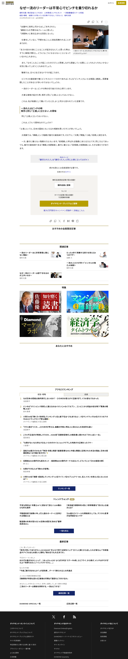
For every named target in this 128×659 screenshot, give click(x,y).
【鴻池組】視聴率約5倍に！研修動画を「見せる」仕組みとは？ (87, 506)
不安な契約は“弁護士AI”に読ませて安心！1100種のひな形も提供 (41, 506)
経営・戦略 (23, 15)
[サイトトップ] (9, 3)
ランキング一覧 (64, 489)
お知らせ (103, 641)
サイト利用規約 (15, 641)
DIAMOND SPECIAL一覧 (30, 604)
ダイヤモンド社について (109, 624)
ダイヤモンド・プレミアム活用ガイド (22, 636)
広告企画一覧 (72, 604)
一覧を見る (64, 531)
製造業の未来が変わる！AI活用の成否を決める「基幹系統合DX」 (41, 523)
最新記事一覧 (64, 593)
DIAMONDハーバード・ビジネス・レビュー (68, 636)
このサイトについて (16, 628)
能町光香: (52, 13)
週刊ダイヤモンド (60, 632)
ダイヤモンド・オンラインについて (22, 624)
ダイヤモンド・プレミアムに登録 (64, 204)
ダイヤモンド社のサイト (62, 624)
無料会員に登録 (64, 185)
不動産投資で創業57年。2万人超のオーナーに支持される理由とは (41, 514)
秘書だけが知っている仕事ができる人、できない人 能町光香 (50, 15)
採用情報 (103, 636)
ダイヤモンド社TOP (107, 628)
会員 (86, 394)
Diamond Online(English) (63, 628)
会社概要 (103, 632)
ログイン (111, 3)
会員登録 (121, 3)
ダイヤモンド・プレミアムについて (21, 632)
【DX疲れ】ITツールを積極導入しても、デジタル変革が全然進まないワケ (87, 514)
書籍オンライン (59, 641)
